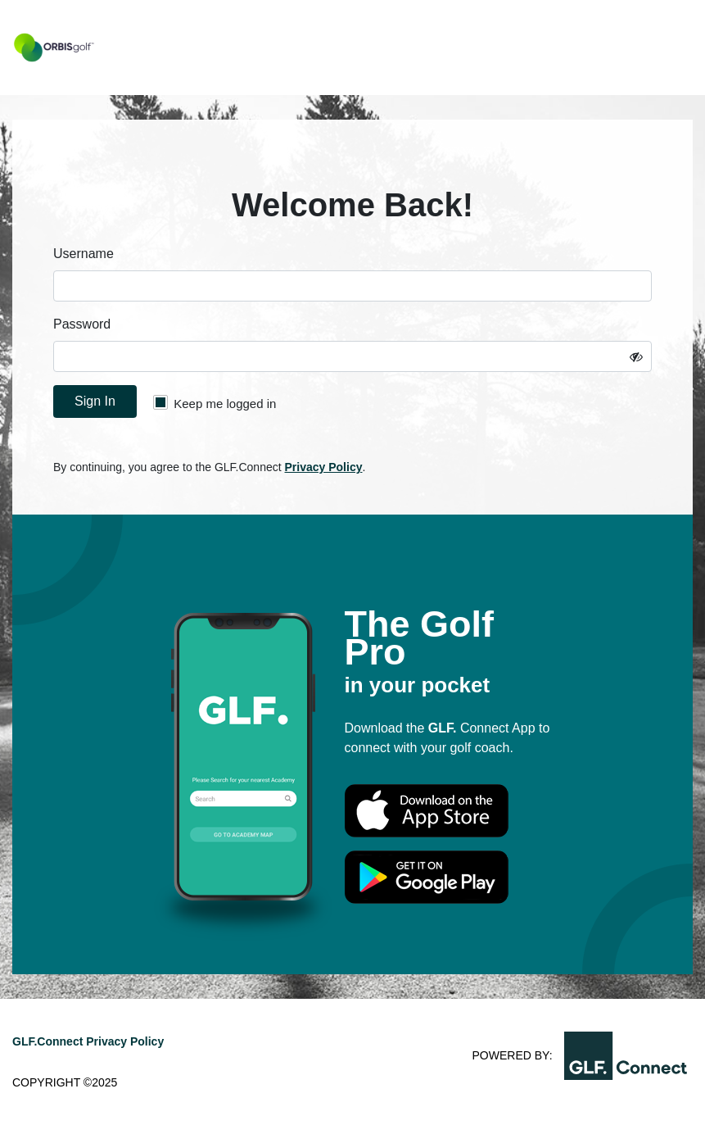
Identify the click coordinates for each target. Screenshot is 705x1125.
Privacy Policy (324, 467)
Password (82, 324)
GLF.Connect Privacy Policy (88, 1041)
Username (83, 254)
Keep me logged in (214, 403)
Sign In (95, 401)
